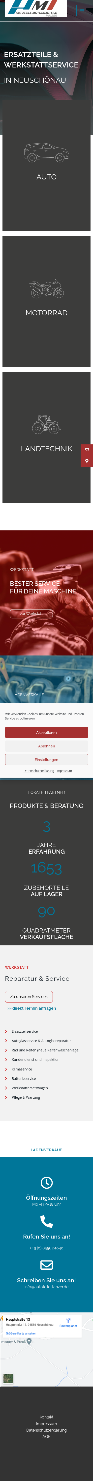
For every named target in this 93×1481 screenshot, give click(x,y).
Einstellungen (46, 759)
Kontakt (46, 1417)
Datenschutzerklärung (39, 771)
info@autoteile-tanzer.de (46, 1287)
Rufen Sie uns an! (46, 1236)
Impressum (64, 771)
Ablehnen (46, 746)
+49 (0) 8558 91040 (46, 1248)
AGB (46, 1436)
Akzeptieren (46, 732)
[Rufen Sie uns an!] (46, 1221)
